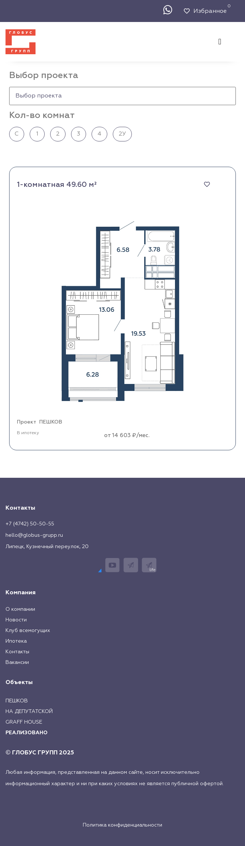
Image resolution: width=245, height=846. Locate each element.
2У (122, 134)
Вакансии (17, 662)
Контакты (17, 651)
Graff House (23, 722)
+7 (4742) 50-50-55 (29, 524)
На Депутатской (29, 711)
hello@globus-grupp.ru (34, 535)
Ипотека (16, 641)
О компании (20, 609)
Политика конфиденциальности (122, 825)
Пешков (16, 700)
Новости (16, 620)
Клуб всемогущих (27, 630)
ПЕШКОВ (50, 422)
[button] (219, 42)
